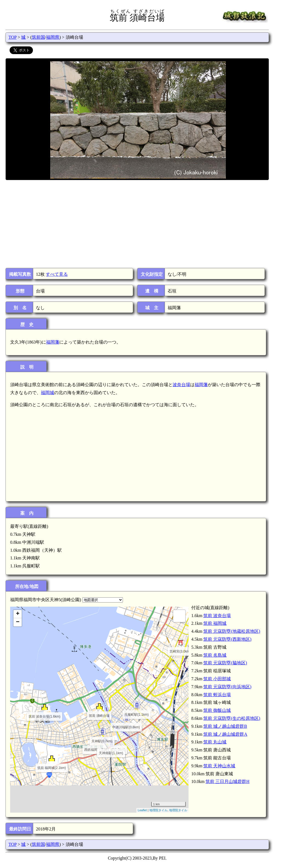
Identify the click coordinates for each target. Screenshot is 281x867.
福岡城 (47, 392)
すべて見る (57, 274)
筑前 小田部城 (217, 678)
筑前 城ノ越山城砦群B (225, 726)
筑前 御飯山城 (217, 710)
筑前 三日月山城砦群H (227, 781)
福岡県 (52, 37)
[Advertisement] (137, 224)
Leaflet (142, 810)
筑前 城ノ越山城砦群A (225, 734)
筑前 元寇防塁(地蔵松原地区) (231, 631)
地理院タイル (158, 810)
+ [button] (17, 614)
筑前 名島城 (214, 655)
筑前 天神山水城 (219, 765)
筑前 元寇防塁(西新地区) (227, 639)
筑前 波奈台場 (217, 615)
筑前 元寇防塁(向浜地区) (227, 686)
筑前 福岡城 (214, 623)
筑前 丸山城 (214, 742)
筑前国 (38, 37)
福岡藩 (52, 342)
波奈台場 (181, 384)
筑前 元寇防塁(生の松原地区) (231, 718)
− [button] (17, 622)
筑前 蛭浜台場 (217, 694)
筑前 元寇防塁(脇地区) (225, 662)
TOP (12, 37)
